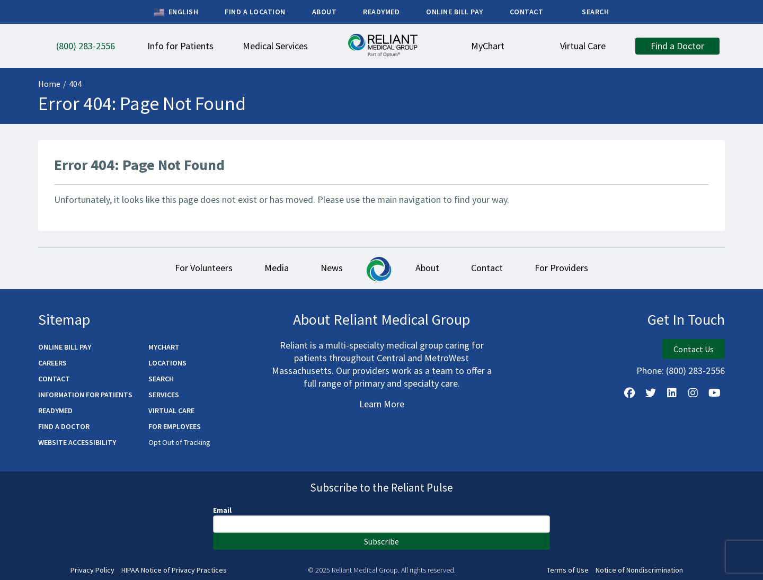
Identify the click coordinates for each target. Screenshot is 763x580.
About (427, 268)
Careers (52, 363)
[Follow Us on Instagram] (693, 393)
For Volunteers (204, 268)
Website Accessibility (77, 442)
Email (222, 510)
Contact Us (693, 349)
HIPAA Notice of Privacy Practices (174, 570)
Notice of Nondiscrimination (639, 570)
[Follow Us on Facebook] (629, 393)
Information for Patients (85, 394)
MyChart (164, 347)
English (176, 12)
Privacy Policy (92, 570)
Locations (167, 363)
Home (49, 83)
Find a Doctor (64, 426)
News (332, 268)
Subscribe (381, 541)
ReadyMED (55, 410)
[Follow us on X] (650, 393)
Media (276, 268)
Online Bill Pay (64, 347)
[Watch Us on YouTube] (714, 393)
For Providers (561, 268)
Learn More (381, 404)
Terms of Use (568, 570)
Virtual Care (171, 410)
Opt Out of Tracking (179, 442)
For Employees (174, 426)
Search (161, 378)
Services (163, 394)
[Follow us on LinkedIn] (671, 393)
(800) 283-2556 (695, 370)
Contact (487, 268)
